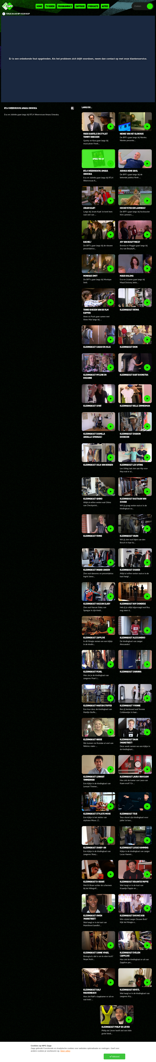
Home (39, 6)
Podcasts (93, 6)
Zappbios (80, 6)
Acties (105, 6)
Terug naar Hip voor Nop (18, 14)
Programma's (65, 6)
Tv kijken (50, 6)
